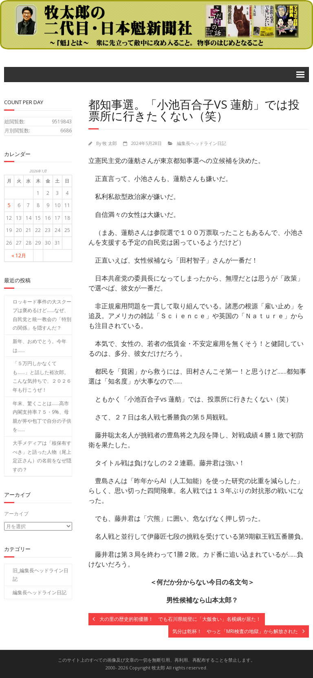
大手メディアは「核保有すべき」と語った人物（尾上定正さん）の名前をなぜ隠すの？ (42, 456)
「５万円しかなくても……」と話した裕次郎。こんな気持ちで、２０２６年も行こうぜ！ (42, 376)
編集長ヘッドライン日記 (201, 143)
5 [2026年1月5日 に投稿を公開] (9, 205)
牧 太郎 (109, 143)
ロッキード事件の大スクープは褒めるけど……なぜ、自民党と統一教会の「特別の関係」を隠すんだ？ (42, 315)
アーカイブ (16, 513)
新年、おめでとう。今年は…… (39, 346)
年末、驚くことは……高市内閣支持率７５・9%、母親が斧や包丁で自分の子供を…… (42, 416)
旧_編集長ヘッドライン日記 (40, 574)
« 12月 (18, 255)
